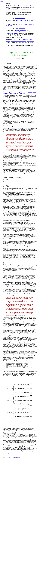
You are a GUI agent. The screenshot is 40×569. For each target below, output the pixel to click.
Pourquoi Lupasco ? (20, 28)
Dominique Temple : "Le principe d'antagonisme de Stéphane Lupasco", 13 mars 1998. (20, 41)
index (2, 1)
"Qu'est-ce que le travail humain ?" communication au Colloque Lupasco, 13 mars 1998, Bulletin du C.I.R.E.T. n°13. (18, 32)
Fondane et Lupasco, (20, 18)
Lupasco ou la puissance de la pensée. (13, 457)
